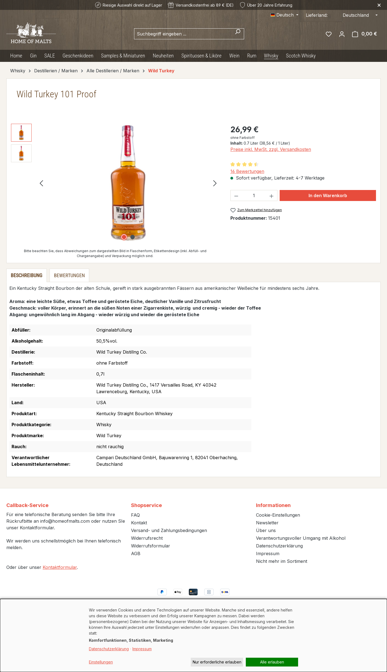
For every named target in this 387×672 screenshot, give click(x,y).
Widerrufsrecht (147, 538)
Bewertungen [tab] (69, 275)
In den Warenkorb (328, 195)
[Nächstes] (215, 183)
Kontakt (139, 522)
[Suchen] (237, 33)
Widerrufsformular (150, 546)
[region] (115, 183)
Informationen (273, 505)
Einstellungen (101, 662)
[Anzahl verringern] (236, 195)
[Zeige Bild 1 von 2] (124, 237)
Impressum (267, 553)
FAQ (135, 515)
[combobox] (182, 33)
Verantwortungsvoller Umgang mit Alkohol (300, 538)
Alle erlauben (272, 662)
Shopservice (146, 505)
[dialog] (193, 635)
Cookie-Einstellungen (278, 515)
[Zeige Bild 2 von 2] (132, 237)
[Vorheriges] (41, 183)
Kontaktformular (60, 567)
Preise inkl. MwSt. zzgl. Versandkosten (270, 149)
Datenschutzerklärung (279, 546)
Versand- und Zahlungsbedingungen (169, 530)
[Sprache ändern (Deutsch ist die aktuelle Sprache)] (284, 15)
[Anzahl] (253, 195)
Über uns (266, 530)
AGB (135, 553)
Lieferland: (317, 15)
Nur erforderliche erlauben (217, 662)
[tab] (26, 275)
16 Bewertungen (247, 171)
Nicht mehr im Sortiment (281, 561)
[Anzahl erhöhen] (271, 195)
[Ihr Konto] (341, 33)
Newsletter (267, 522)
